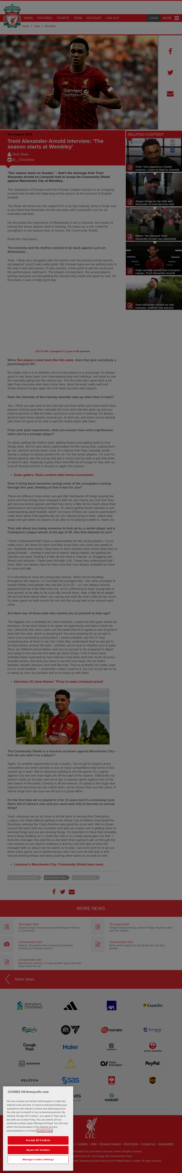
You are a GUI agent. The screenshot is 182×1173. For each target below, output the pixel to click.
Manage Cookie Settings (38, 1159)
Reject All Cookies (38, 1150)
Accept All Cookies (38, 1140)
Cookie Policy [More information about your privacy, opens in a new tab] (44, 1130)
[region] (38, 1128)
